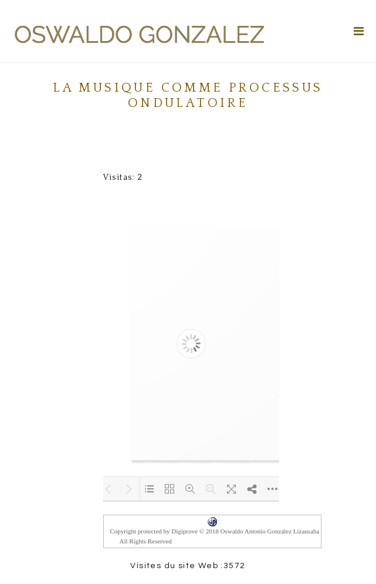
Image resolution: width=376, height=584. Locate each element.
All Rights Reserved (146, 541)
